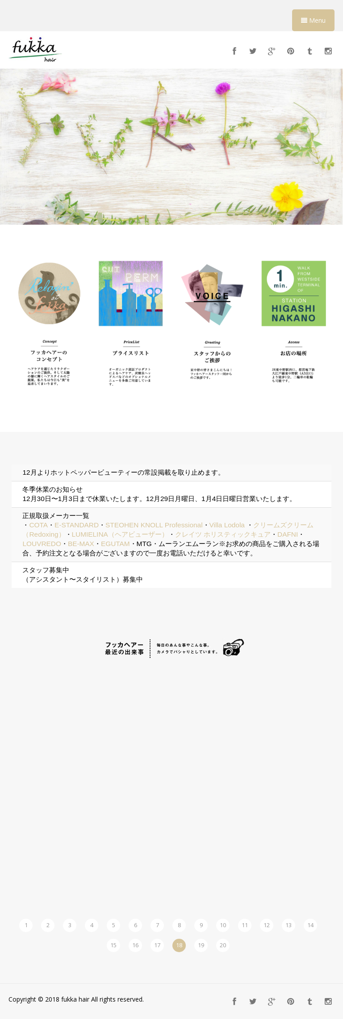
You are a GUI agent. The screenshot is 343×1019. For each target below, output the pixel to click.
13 (288, 925)
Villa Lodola (227, 525)
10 (223, 925)
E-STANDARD (76, 525)
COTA (38, 525)
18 (179, 945)
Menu (313, 20)
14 (310, 925)
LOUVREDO (41, 543)
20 (223, 945)
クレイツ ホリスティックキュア (223, 534)
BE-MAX (81, 543)
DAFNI (287, 534)
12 (267, 925)
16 (135, 945)
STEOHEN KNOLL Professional (154, 525)
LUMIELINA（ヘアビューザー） (120, 534)
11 (245, 925)
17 (157, 945)
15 (113, 945)
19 (201, 945)
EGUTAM (115, 543)
